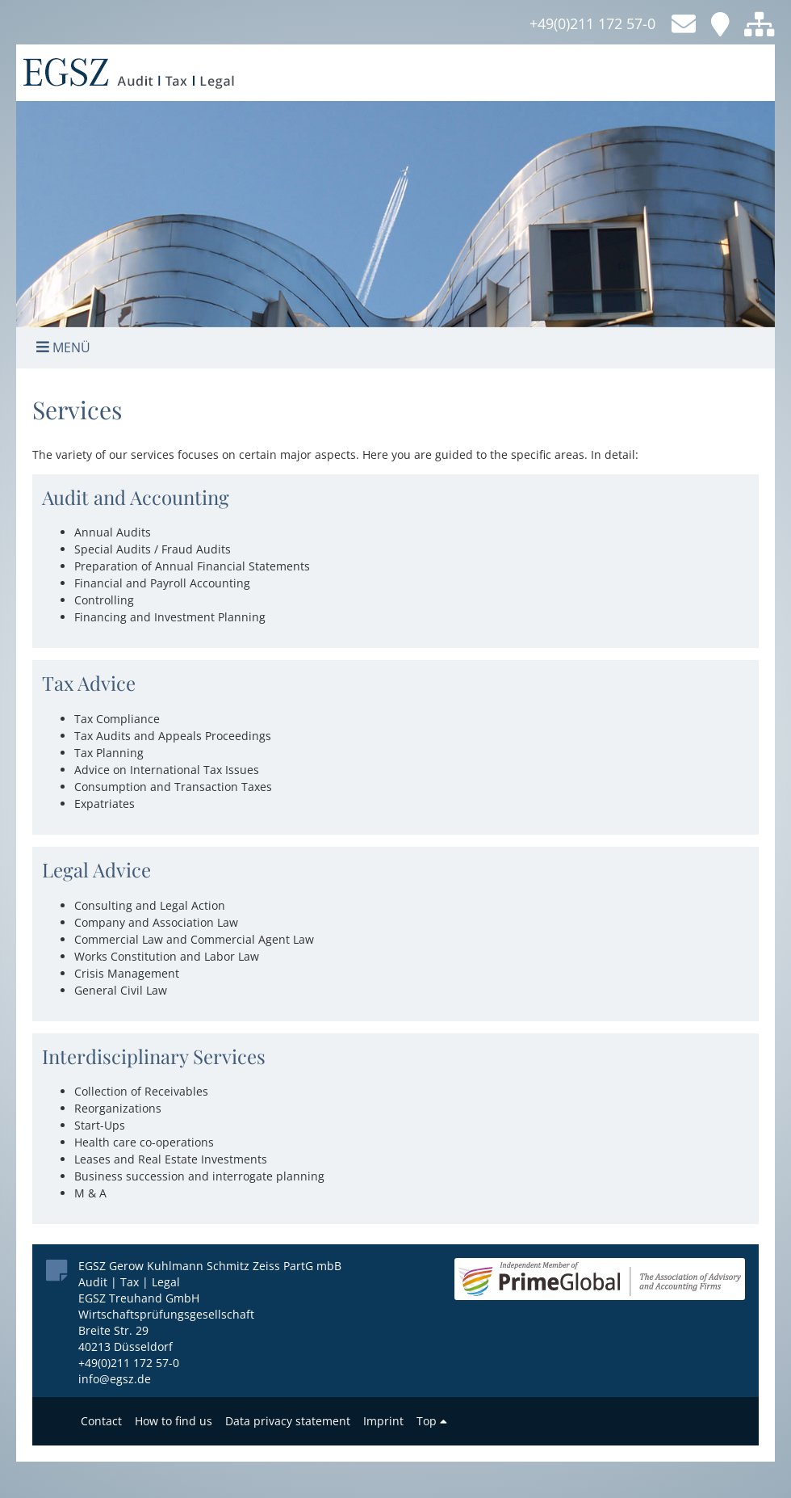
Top (431, 1421)
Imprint (383, 1421)
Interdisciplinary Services (154, 1056)
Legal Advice (96, 869)
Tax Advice (89, 683)
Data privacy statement (287, 1421)
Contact (101, 1421)
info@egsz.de (114, 1378)
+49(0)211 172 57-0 (592, 23)
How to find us (173, 1421)
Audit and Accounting (135, 497)
